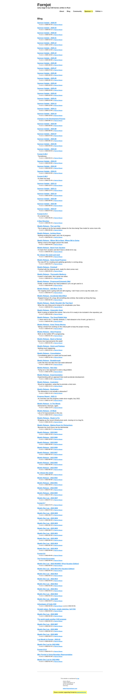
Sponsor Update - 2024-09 (46, 124)
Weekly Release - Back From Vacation (51, 248)
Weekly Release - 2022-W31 (47, 483)
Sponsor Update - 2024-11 (46, 108)
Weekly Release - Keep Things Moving (51, 324)
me (78, 678)
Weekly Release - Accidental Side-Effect (52, 296)
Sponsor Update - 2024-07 (46, 134)
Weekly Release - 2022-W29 (47, 493)
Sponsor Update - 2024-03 (46, 161)
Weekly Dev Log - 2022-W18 (47, 548)
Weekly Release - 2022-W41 (47, 432)
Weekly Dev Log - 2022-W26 (47, 508)
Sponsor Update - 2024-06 (46, 139)
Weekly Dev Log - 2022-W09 (47, 599)
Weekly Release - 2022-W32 (47, 478)
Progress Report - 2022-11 (47, 396)
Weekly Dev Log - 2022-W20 (47, 538)
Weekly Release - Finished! (47, 267)
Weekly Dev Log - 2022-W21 (47, 533)
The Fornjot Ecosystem (46, 558)
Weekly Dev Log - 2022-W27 (47, 498)
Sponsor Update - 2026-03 (46, 28)
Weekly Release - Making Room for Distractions (55, 425)
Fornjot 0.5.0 (42, 649)
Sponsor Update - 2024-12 (46, 103)
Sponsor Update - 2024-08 (46, 129)
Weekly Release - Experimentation (50, 375)
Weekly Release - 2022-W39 (47, 442)
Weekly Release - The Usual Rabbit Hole (52, 317)
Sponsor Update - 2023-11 (46, 188)
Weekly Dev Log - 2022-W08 (47, 614)
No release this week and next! (48, 255)
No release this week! (45, 473)
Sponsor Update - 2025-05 (46, 78)
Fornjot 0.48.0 (42, 176)
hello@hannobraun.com (70, 688)
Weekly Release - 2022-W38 (47, 447)
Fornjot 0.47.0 (42, 214)
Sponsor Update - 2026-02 (46, 33)
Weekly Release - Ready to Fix (48, 418)
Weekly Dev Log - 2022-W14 (47, 574)
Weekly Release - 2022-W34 (47, 468)
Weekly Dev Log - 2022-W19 (47, 543)
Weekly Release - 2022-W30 (47, 488)
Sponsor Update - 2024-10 (46, 113)
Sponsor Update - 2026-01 (46, 38)
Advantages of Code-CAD (46, 604)
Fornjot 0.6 (41, 553)
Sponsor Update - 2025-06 (46, 73)
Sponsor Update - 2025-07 (46, 68)
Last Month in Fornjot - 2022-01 (48, 639)
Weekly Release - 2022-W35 (47, 463)
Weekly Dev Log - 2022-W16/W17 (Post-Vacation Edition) (58, 564)
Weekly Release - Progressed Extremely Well (53, 281)
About (62, 11)
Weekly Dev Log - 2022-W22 (47, 528)
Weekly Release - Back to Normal (49, 339)
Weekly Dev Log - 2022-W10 (47, 594)
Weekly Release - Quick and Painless (51, 346)
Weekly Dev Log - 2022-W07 (47, 624)
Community (77, 11)
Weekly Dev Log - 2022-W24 (47, 518)
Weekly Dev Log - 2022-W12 (47, 584)
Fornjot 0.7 (41, 503)
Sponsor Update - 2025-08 (46, 63)
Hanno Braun (58, 24)
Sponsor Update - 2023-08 (46, 204)
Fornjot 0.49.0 (42, 154)
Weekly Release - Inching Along (49, 233)
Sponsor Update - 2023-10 (46, 194)
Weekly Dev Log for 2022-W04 (48, 644)
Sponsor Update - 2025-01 (46, 98)
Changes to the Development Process (51, 119)
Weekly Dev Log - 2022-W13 (47, 579)
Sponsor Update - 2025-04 (46, 83)
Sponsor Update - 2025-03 (46, 88)
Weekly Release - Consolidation (49, 353)
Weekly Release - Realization (48, 389)
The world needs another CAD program (51, 619)
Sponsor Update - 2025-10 (46, 53)
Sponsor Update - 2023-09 (46, 199)
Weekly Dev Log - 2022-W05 (47, 634)
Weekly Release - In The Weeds (48, 403)
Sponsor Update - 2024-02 (46, 166)
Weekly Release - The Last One (48, 226)
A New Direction (43, 221)
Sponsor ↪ (89, 11)
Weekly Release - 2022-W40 (47, 437)
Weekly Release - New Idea (47, 368)
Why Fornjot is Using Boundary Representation (54, 654)
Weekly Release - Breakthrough (49, 360)
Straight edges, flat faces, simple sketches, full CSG (56, 609)
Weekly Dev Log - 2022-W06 (47, 629)
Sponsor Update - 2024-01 (46, 171)
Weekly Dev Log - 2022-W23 (47, 523)
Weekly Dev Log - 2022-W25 (47, 513)
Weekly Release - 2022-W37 (47, 452)
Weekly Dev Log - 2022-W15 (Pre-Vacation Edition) (55, 569)
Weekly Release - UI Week (46, 411)
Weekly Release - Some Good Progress (51, 260)
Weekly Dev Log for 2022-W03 (48, 659)
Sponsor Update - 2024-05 (46, 144)
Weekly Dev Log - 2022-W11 (47, 589)
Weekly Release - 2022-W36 (47, 457)
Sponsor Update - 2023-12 (46, 183)
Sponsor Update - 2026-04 (46, 23)
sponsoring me (81, 692)
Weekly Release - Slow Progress (49, 332)
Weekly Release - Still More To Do (49, 288)
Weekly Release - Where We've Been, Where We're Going (58, 240)
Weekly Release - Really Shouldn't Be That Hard (55, 303)
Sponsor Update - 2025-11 (46, 48)
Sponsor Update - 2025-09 (46, 58)
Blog (68, 11)
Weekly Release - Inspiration (47, 382)
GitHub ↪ (98, 11)
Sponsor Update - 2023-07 (46, 209)
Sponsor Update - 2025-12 (46, 43)
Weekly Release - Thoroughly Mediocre (51, 274)
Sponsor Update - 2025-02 (46, 93)
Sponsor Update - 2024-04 (46, 149)
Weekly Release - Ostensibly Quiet (50, 310)
